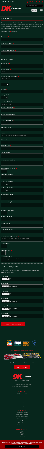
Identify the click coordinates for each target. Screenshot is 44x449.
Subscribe (12, 362)
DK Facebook (22, 404)
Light (34, 10)
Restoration (22, 399)
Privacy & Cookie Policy (25, 443)
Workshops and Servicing (22, 393)
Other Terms (22, 420)
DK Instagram (22, 406)
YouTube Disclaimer (22, 422)
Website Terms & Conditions (22, 418)
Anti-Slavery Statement (22, 424)
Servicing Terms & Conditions (22, 416)
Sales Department (22, 397)
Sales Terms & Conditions (22, 412)
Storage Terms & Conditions (22, 414)
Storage (22, 395)
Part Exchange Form (22, 402)
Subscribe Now (22, 367)
